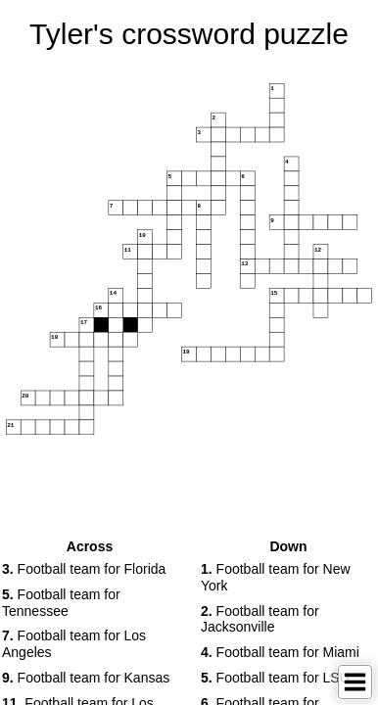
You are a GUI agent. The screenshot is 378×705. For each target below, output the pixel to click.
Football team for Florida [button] (83, 569)
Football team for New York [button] (276, 577)
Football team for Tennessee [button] (61, 603)
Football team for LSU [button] (275, 677)
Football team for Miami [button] (280, 652)
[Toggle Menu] (355, 682)
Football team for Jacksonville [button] (260, 619)
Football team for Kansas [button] (85, 677)
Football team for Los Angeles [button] (74, 644)
